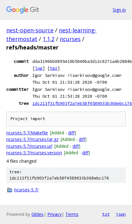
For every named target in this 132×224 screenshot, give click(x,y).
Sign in (119, 10)
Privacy (54, 214)
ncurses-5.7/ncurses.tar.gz (32, 139)
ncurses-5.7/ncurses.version (34, 153)
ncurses (70, 39)
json (121, 214)
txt (106, 214)
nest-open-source (30, 30)
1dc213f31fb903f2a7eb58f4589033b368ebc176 (82, 103)
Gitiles (37, 214)
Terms (71, 214)
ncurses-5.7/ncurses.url (29, 146)
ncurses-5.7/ (26, 190)
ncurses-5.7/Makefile (27, 133)
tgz (53, 68)
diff (71, 133)
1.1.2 (48, 39)
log (38, 68)
